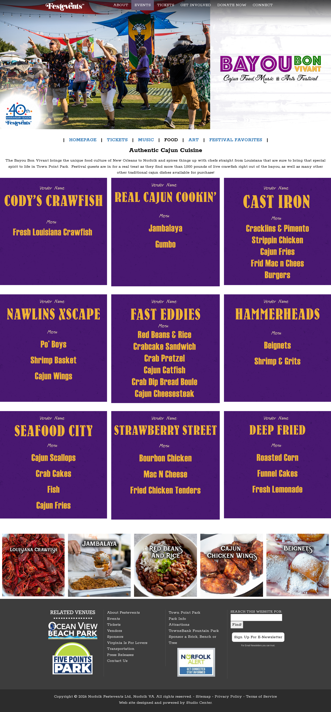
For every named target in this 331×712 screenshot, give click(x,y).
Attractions (179, 624)
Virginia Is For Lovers (127, 643)
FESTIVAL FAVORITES (236, 140)
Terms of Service (261, 696)
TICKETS (165, 5)
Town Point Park (184, 612)
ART (193, 140)
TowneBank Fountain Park (194, 630)
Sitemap (203, 696)
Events (113, 618)
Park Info (177, 618)
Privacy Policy (228, 696)
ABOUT (120, 5)
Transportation (120, 648)
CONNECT (263, 5)
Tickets (114, 624)
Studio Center (199, 702)
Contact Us (117, 660)
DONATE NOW (231, 5)
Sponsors (115, 636)
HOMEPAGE (83, 140)
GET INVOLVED (195, 5)
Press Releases (120, 655)
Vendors (114, 630)
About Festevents (123, 612)
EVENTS (142, 5)
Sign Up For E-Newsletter (258, 637)
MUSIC (146, 140)
